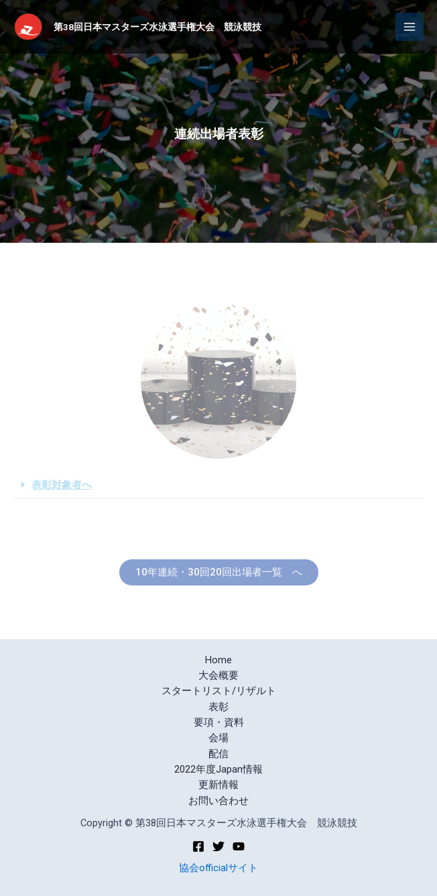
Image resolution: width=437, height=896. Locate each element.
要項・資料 (219, 722)
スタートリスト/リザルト (219, 691)
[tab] (218, 485)
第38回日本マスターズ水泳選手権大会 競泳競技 (157, 26)
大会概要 (218, 675)
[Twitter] (218, 846)
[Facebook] (198, 846)
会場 (218, 738)
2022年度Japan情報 (218, 769)
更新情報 (218, 785)
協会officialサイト (218, 868)
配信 (218, 754)
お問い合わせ (218, 801)
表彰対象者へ (62, 485)
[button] (218, 572)
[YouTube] (239, 846)
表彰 (218, 707)
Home (218, 660)
